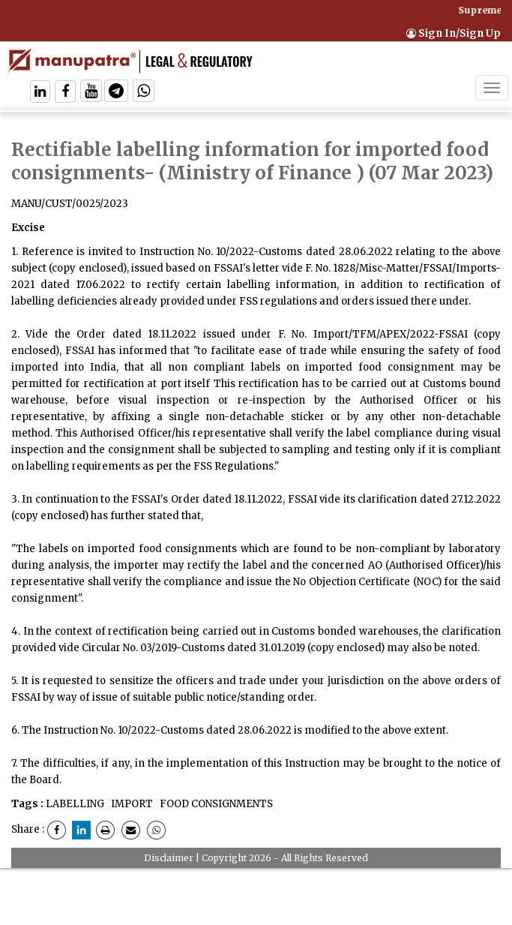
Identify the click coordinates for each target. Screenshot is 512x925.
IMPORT (131, 803)
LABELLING (75, 803)
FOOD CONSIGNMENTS (215, 803)
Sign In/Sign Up (453, 33)
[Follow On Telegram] (116, 92)
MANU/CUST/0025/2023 (69, 203)
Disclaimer (168, 857)
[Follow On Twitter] (91, 92)
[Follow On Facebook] (65, 92)
